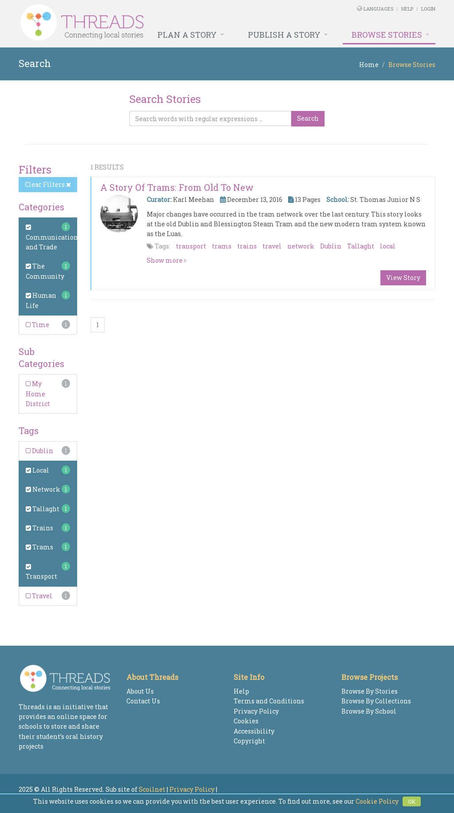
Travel (39, 596)
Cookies (246, 721)
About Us (140, 691)
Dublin (39, 450)
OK (411, 801)
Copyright (249, 741)
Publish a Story (284, 34)
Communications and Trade (53, 237)
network (300, 246)
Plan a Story (187, 34)
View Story (403, 277)
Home (369, 64)
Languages (379, 8)
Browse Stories (387, 34)
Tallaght (42, 509)
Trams (39, 547)
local (387, 246)
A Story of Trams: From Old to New (177, 187)
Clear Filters (48, 184)
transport (191, 246)
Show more (166, 260)
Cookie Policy (377, 801)
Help (407, 8)
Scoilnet (152, 789)
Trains (39, 528)
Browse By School (368, 711)
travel (272, 246)
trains (247, 246)
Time (37, 324)
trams (221, 246)
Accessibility (254, 731)
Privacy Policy (256, 711)
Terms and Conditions (269, 701)
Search (308, 118)
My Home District (38, 393)
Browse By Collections (376, 701)
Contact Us (143, 701)
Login (428, 8)
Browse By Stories (369, 691)
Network (43, 489)
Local (37, 470)
